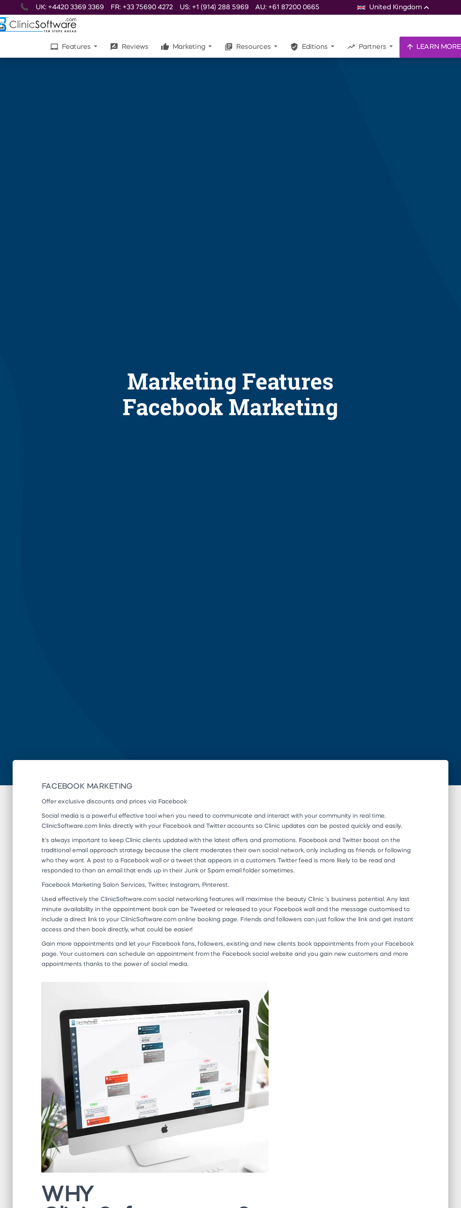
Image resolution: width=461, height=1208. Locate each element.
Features (71, 47)
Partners (367, 47)
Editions (309, 47)
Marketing (184, 47)
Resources (248, 47)
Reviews (129, 47)
